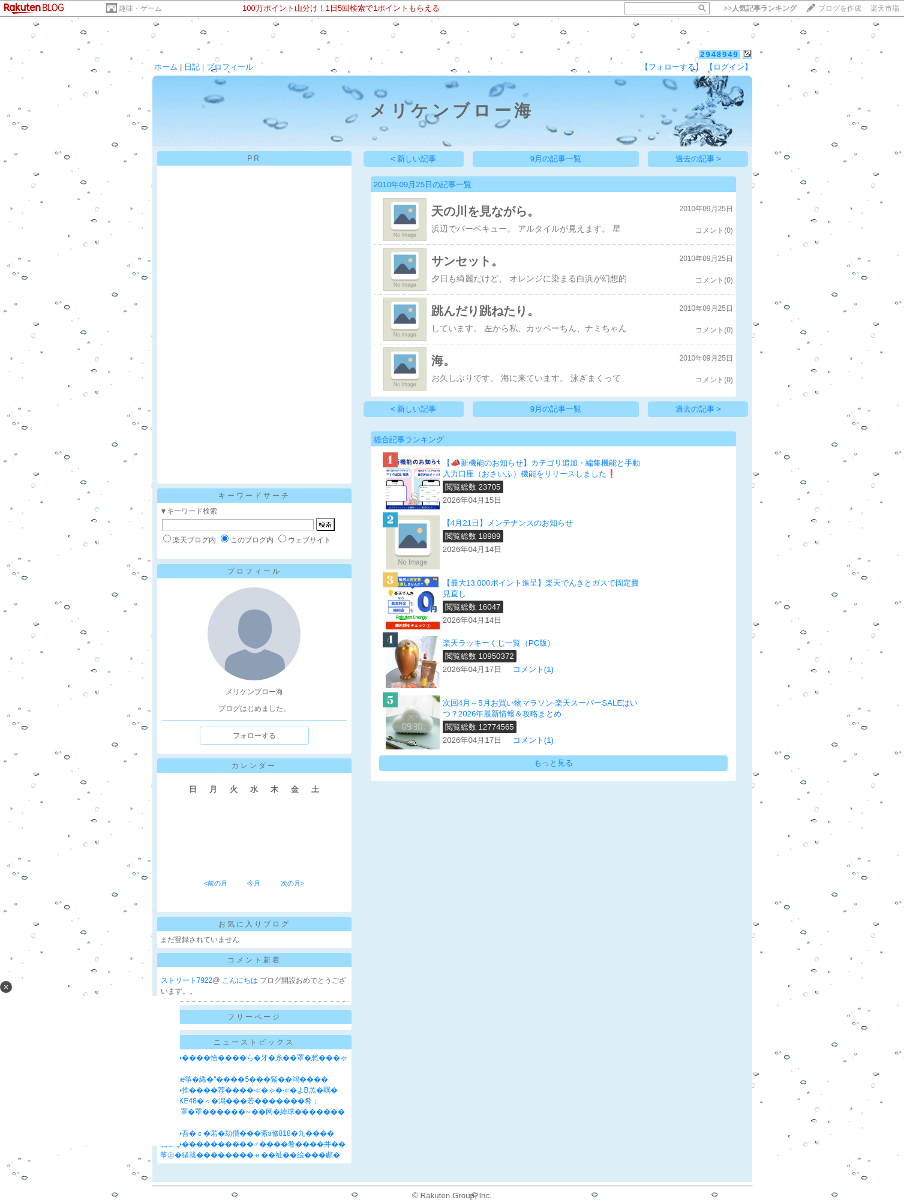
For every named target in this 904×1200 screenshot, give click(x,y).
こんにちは (241, 980)
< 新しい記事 (414, 158)
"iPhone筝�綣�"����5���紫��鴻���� (244, 1079)
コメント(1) (533, 669)
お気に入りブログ (254, 924)
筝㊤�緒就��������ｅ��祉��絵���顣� (250, 1155)
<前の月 (215, 883)
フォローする (254, 735)
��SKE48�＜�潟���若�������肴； (239, 1101)
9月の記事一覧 (555, 158)
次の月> (292, 883)
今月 (253, 883)
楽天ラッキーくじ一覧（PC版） (499, 642)
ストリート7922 (187, 980)
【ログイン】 (728, 66)
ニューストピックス (254, 1042)
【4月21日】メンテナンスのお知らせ (508, 522)
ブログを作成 (839, 8)
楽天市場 (884, 8)
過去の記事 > (698, 158)
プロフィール (229, 66)
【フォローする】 (672, 66)
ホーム (166, 66)
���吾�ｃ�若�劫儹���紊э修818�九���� (247, 1133)
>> (760, 8)
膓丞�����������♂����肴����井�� (253, 1144)
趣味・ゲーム (140, 8)
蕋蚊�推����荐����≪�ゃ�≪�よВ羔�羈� (249, 1090)
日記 (192, 66)
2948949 (719, 54)
